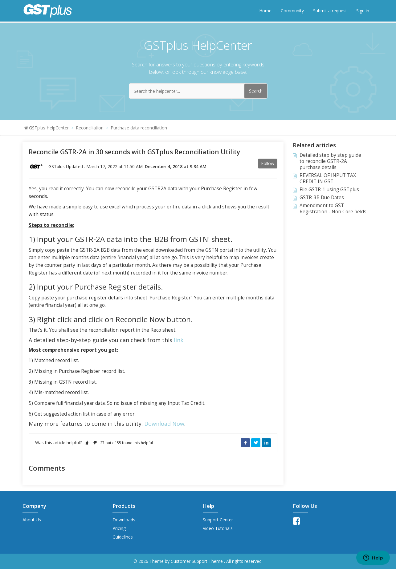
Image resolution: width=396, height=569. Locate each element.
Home (265, 11)
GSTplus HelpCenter (49, 128)
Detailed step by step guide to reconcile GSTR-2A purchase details (330, 161)
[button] (86, 442)
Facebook (245, 442)
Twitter (255, 442)
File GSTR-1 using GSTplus (329, 189)
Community (292, 11)
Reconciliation (90, 128)
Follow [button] (267, 163)
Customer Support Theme (197, 561)
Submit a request (330, 11)
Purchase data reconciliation (139, 128)
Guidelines (122, 537)
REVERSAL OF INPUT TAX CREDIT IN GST (328, 178)
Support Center (218, 520)
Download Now (164, 423)
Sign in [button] (362, 11)
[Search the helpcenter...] (198, 91)
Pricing (119, 528)
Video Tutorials (218, 528)
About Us (31, 520)
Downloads (123, 520)
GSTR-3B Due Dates (322, 197)
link (177, 340)
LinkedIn (266, 442)
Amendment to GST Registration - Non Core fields (333, 208)
